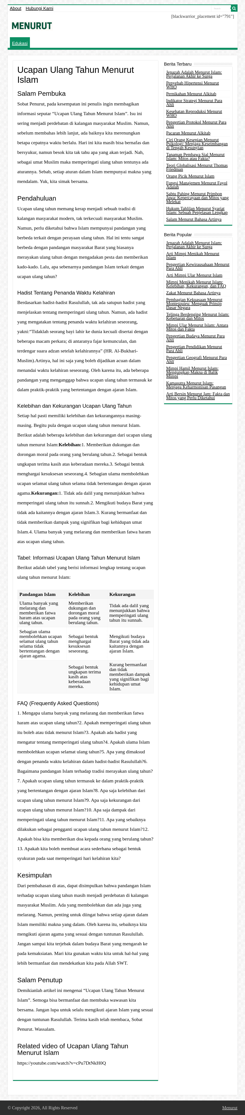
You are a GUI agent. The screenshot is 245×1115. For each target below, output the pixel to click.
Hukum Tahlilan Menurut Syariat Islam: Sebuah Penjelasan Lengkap (197, 210)
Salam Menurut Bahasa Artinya (194, 219)
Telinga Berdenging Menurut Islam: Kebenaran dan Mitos (197, 316)
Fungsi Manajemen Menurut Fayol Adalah (196, 185)
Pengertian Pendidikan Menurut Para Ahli (194, 348)
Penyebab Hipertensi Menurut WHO (192, 85)
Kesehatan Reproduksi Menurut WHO (194, 113)
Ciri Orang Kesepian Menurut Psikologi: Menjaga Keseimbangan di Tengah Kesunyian (197, 143)
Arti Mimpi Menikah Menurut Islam (192, 255)
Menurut (230, 1107)
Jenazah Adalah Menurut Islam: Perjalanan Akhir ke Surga (194, 74)
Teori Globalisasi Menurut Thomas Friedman (197, 167)
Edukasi (20, 43)
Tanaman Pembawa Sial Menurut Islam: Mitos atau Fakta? (195, 156)
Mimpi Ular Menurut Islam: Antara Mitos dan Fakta (197, 327)
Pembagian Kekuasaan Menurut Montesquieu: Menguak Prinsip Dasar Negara (194, 303)
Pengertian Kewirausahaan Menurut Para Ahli (198, 266)
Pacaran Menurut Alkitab (188, 133)
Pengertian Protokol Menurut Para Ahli (196, 124)
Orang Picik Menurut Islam (190, 176)
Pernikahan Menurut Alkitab (191, 93)
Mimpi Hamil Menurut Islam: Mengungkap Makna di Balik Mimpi (192, 372)
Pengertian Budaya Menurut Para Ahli (195, 338)
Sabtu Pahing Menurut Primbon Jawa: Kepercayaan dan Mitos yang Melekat (197, 197)
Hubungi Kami (39, 8)
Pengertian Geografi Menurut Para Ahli (196, 359)
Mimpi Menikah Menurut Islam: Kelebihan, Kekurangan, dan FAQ (196, 284)
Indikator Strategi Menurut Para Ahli (194, 102)
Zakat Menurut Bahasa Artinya (193, 292)
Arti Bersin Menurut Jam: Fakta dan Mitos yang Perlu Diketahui (198, 395)
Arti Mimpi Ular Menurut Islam (194, 275)
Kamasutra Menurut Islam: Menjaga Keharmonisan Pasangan (196, 385)
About (15, 8)
